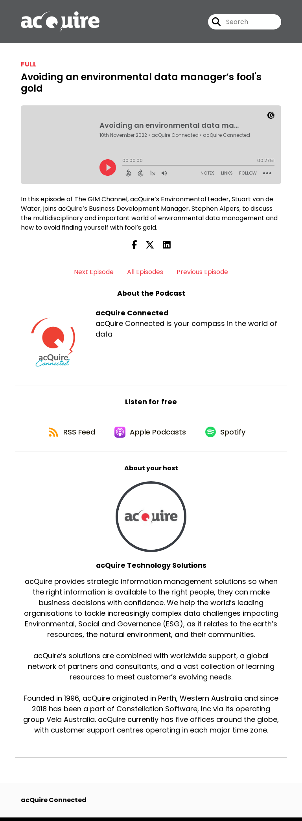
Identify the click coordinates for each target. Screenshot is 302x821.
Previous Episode (202, 273)
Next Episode (94, 273)
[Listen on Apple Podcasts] (150, 434)
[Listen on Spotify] (228, 435)
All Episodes (145, 273)
